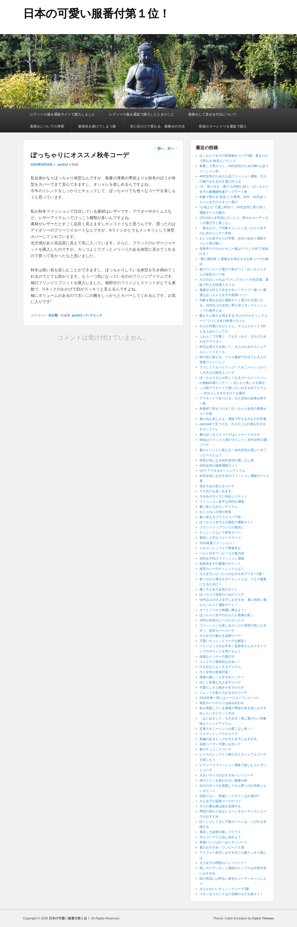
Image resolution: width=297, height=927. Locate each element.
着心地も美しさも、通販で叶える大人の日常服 (232, 419)
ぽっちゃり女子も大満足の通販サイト (226, 522)
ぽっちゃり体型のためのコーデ (221, 594)
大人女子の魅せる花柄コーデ (220, 636)
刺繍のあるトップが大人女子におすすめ (228, 739)
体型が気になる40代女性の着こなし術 (226, 460)
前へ (158, 148)
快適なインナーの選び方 (217, 656)
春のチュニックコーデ (215, 749)
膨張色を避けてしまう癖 (97, 126)
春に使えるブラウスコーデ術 (220, 517)
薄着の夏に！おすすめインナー (221, 677)
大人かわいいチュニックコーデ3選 (224, 889)
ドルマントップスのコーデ (218, 734)
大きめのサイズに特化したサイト (223, 496)
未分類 (53, 315)
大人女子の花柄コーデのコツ (220, 801)
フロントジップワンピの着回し (221, 527)
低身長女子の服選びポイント (220, 563)
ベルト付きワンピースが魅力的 (221, 553)
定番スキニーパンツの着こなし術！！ (226, 729)
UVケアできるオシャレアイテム (222, 470)
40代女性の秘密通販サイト (218, 465)
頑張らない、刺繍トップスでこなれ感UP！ (230, 796)
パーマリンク (92, 315)
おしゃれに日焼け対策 (215, 512)
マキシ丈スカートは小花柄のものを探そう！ (231, 894)
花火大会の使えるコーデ (217, 486)
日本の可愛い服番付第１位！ (96, 13)
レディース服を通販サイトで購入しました (62, 114)
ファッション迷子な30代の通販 (221, 501)
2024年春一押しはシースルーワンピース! (229, 698)
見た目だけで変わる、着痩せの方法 (157, 126)
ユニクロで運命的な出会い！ (220, 662)
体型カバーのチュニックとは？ (221, 569)
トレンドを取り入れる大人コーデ (223, 692)
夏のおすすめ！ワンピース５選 (223, 847)
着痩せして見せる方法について (212, 114)
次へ (173, 148)
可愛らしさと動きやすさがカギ (221, 687)
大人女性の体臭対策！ (215, 672)
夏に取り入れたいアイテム (218, 507)
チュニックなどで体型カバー (220, 532)
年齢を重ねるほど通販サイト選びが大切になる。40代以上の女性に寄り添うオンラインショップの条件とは (233, 305)
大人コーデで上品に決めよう (220, 837)
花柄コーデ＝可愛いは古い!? (219, 744)
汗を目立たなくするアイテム (220, 667)
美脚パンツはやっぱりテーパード (223, 842)
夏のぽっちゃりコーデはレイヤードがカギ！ (231, 434)
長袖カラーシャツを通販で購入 (223, 126)
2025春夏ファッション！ (217, 543)
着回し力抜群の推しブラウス (220, 832)
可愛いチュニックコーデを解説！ (223, 641)
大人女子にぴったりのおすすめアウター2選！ (232, 574)
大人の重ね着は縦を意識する (220, 806)
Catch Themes (263, 918)
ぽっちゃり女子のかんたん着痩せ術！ (226, 615)
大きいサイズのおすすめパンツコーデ (226, 775)
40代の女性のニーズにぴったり (221, 620)
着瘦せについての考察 (47, 126)
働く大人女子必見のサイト (218, 589)
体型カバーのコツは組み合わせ (221, 703)
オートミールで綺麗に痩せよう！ (223, 610)
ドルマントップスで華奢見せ (220, 548)
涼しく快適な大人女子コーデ (220, 682)
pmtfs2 (63, 164)
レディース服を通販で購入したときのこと (141, 114)
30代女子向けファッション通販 (221, 558)
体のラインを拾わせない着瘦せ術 (223, 780)
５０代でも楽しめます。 (217, 491)
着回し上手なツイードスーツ (220, 537)
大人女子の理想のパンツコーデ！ (223, 863)
